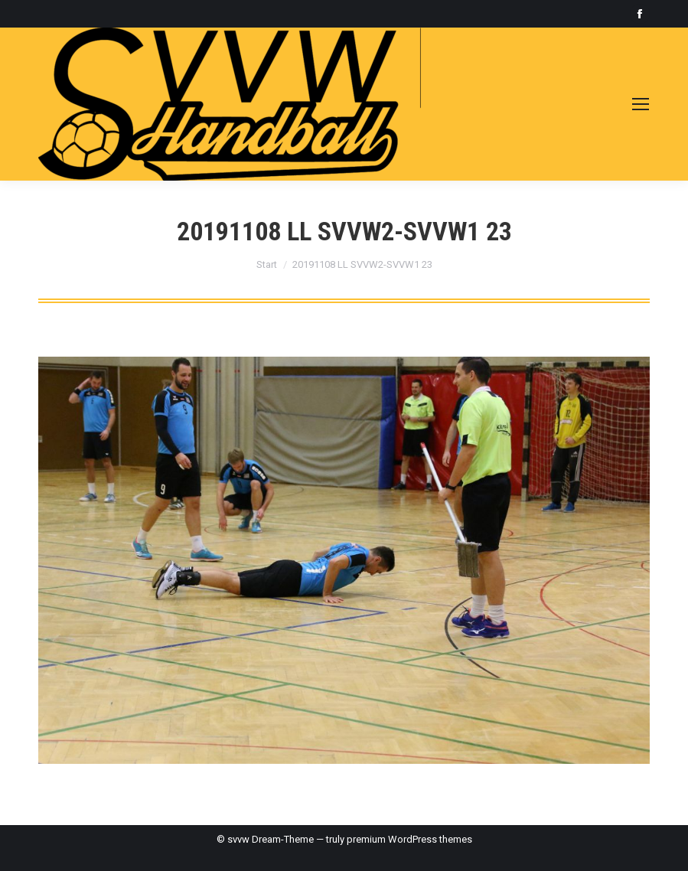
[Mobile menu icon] (640, 104)
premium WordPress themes (409, 839)
